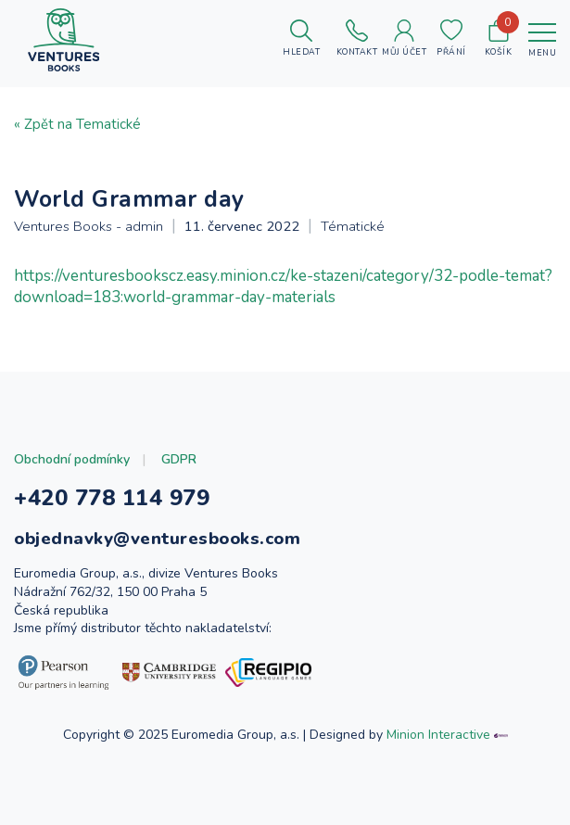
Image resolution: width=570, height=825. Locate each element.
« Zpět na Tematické (77, 124)
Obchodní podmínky (72, 459)
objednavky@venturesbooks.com (157, 539)
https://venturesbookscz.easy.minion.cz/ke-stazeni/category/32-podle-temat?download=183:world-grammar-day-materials (283, 287)
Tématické (353, 226)
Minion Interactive (438, 734)
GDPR (178, 459)
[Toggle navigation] (542, 40)
